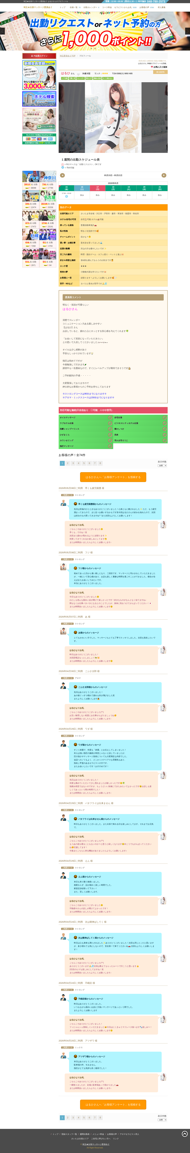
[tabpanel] (95, 31)
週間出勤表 (85, 1134)
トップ (55, 1134)
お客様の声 (112, 1134)
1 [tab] (91, 48)
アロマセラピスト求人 (129, 1134)
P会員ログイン (39, 56)
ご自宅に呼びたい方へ (101, 1139)
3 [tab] (98, 48)
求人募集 (162, 7)
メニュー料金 (98, 1134)
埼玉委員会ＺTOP (67, 56)
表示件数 (162, 462)
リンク (116, 1139)
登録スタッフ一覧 (69, 1134)
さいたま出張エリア (80, 1139)
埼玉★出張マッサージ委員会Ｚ (96, 1144)
